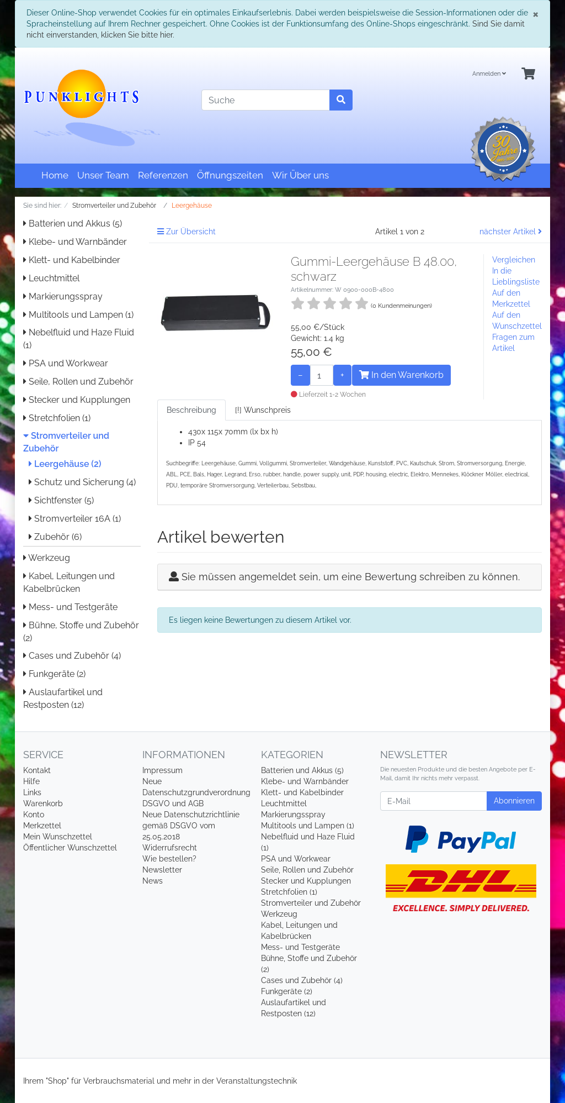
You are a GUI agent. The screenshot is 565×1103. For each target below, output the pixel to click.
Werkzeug (46, 558)
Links (32, 792)
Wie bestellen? (169, 858)
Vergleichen (513, 259)
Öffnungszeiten (230, 175)
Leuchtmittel (51, 278)
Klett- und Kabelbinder (71, 260)
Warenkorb (43, 803)
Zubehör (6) (55, 537)
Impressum (162, 770)
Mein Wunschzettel (57, 836)
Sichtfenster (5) (61, 500)
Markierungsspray (63, 296)
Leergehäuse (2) (65, 464)
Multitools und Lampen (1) (78, 314)
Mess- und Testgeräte (70, 607)
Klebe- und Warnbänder (75, 242)
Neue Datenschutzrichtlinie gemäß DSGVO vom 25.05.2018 (190, 825)
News (152, 880)
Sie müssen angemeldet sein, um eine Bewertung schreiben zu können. (351, 576)
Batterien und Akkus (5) (72, 223)
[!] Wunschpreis (263, 410)
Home (54, 175)
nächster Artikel (510, 231)
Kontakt (37, 770)
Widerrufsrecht (169, 847)
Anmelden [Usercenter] (489, 73)
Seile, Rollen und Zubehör (78, 381)
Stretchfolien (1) (56, 418)
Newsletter (162, 869)
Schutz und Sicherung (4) (82, 482)
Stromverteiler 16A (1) (75, 518)
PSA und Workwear (65, 363)
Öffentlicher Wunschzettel (70, 847)
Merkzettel (42, 825)
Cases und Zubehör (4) (72, 655)
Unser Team (103, 175)
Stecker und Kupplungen (76, 400)
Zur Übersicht (186, 231)
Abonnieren (514, 800)
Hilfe (31, 781)
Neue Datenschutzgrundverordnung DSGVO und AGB (196, 792)
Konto (33, 814)
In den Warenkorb (401, 375)
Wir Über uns (300, 175)
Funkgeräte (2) (54, 674)
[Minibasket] (528, 74)
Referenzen (163, 175)
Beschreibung (191, 410)
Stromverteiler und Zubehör (311, 903)
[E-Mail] (433, 801)
